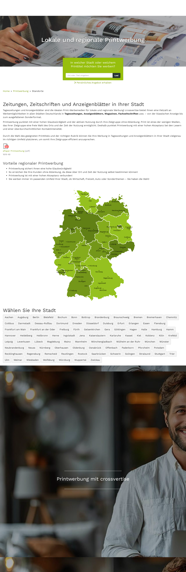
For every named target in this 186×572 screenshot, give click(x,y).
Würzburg (92, 265)
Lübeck (92, 206)
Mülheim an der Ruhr (128, 341)
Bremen (78, 219)
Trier (59, 265)
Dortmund (70, 241)
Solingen (130, 353)
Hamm (170, 329)
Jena (104, 251)
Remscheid (51, 353)
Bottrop (86, 317)
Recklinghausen (14, 353)
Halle (104, 242)
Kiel (90, 200)
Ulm (86, 286)
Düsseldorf (64, 246)
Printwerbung (20, 91)
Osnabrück (72, 229)
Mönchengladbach (101, 341)
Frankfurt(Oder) (129, 228)
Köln (58, 250)
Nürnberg (99, 271)
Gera (107, 252)
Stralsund (115, 201)
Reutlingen (67, 353)
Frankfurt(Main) (77, 259)
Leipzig (112, 244)
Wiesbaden (77, 261)
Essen (61, 241)
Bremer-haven (80, 212)
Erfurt (98, 250)
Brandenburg (112, 227)
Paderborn (128, 347)
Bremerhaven (154, 317)
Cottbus (127, 238)
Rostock (108, 204)
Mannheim (81, 270)
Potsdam (116, 230)
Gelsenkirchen (92, 329)
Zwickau (114, 254)
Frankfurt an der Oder (42, 329)
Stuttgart (82, 280)
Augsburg (97, 287)
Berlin (36, 317)
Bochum (62, 317)
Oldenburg (72, 216)
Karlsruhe (79, 277)
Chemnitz (118, 251)
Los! (116, 75)
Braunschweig (93, 230)
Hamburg (89, 212)
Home (6, 91)
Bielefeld (48, 317)
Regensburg (107, 277)
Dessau (108, 236)
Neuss (31, 347)
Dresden (123, 248)
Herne (55, 335)
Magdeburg (104, 232)
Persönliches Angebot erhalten (92, 82)
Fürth (76, 329)
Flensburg (84, 193)
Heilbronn (42, 335)
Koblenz (66, 257)
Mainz (71, 263)
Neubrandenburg (118, 211)
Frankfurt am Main (15, 329)
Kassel (84, 244)
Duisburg (59, 243)
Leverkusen (23, 341)
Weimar (102, 249)
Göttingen (119, 329)
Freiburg (73, 290)
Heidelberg (81, 272)
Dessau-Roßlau (43, 323)
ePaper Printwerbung (13, 151)
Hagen (133, 329)
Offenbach (111, 347)
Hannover (86, 229)
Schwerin (101, 211)
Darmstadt (81, 265)
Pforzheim (144, 347)
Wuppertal (80, 360)
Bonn (61, 252)
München (103, 289)
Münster (164, 341)
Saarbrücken (61, 273)
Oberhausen (61, 347)
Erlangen (134, 323)
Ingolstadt (102, 282)
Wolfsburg (48, 360)
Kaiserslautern (67, 271)
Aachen (9, 317)
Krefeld (172, 335)
